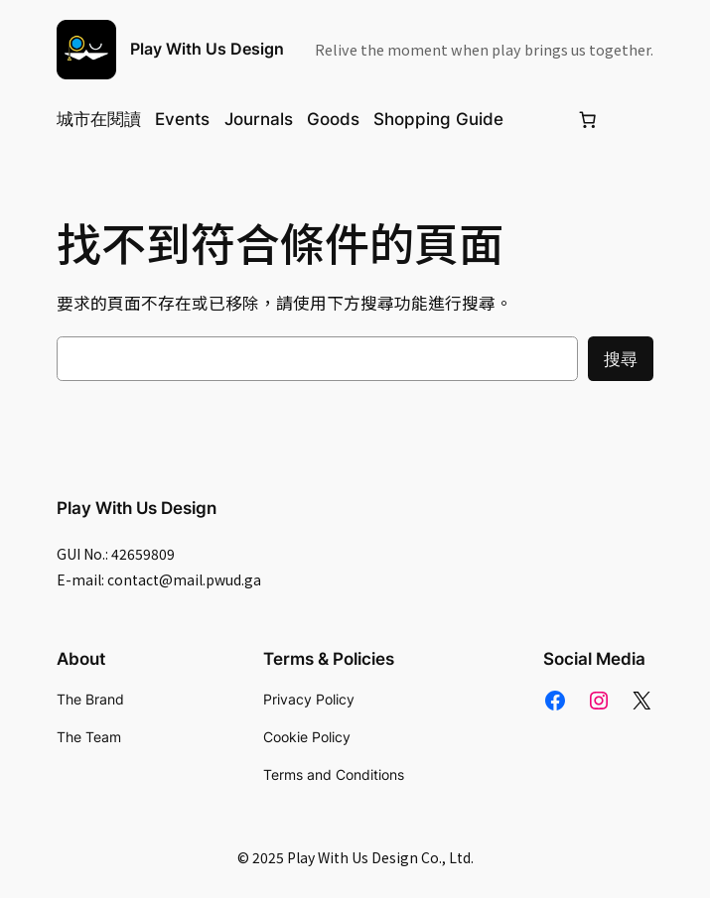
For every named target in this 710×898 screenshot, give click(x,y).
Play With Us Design (207, 49)
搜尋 (621, 359)
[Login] (539, 119)
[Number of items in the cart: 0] (588, 119)
